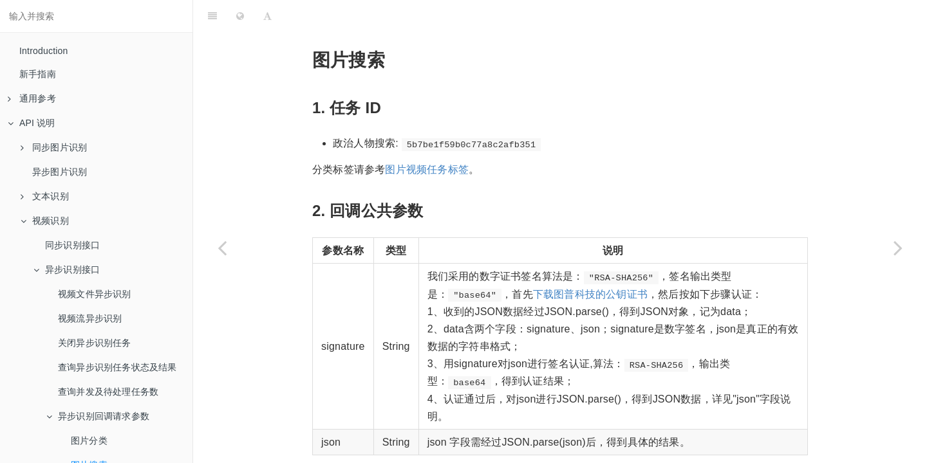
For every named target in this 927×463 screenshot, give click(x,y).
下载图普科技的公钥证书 (590, 262)
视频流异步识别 (90, 318)
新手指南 (37, 74)
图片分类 (89, 440)
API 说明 (31, 123)
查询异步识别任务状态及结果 (117, 367)
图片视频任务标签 (427, 137)
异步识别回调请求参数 (97, 416)
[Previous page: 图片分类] (222, 247)
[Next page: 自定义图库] (898, 247)
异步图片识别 (59, 172)
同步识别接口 (72, 245)
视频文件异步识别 (94, 294)
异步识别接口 (66, 269)
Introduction (43, 51)
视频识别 (45, 220)
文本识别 (45, 196)
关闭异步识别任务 (94, 343)
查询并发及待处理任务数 (108, 391)
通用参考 (32, 98)
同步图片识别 (54, 147)
